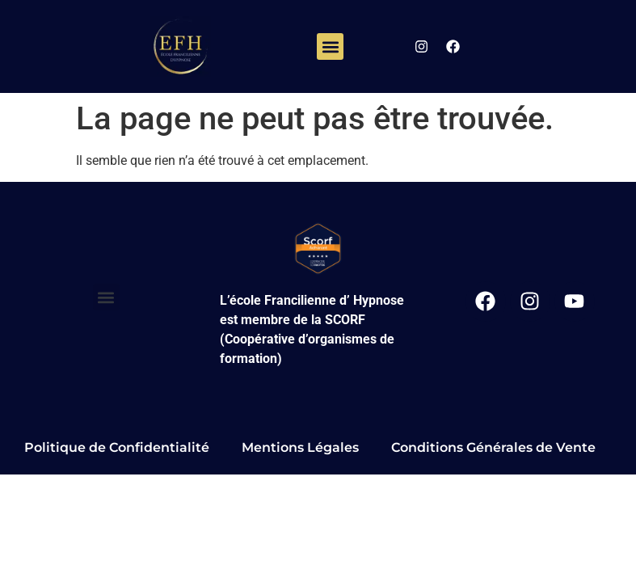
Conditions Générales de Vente (493, 447)
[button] (330, 46)
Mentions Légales (300, 447)
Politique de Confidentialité (116, 447)
